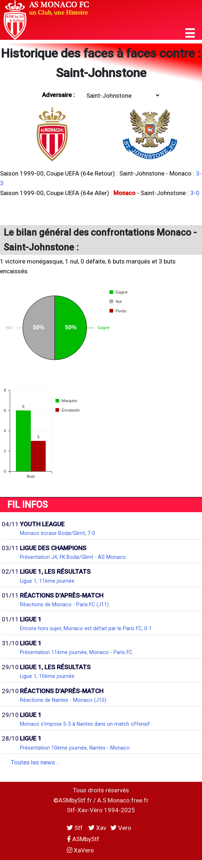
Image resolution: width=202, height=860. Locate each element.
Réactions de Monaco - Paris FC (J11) (64, 604)
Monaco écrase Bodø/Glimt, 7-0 (57, 533)
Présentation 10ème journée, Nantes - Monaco (75, 748)
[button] (190, 33)
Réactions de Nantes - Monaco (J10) (63, 700)
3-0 (194, 193)
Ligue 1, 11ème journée (47, 581)
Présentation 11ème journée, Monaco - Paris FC (76, 652)
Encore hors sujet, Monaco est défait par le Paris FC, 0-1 (86, 628)
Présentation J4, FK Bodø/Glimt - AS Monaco (73, 557)
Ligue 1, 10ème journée (47, 676)
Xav (97, 827)
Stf (75, 827)
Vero (121, 827)
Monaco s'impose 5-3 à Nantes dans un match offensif (85, 724)
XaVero (80, 850)
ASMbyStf (83, 839)
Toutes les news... (35, 762)
